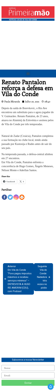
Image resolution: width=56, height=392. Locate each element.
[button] (28, 73)
